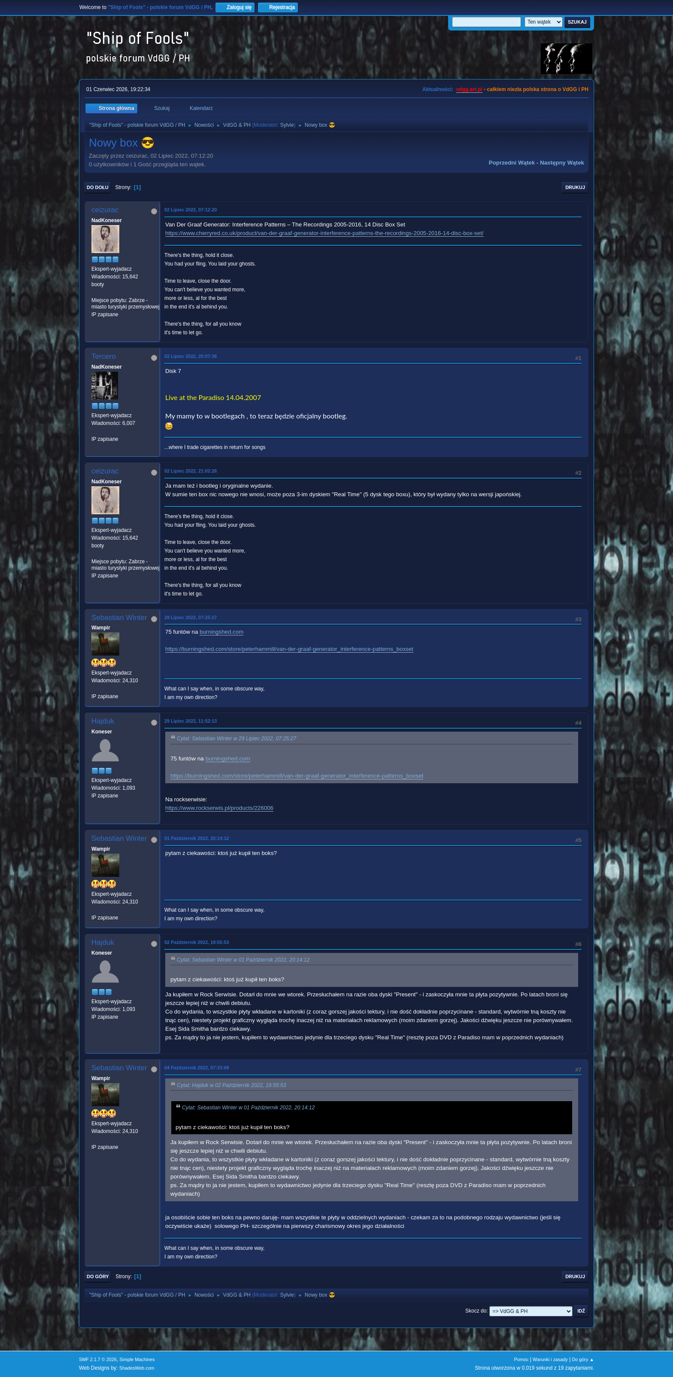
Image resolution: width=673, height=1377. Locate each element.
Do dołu (98, 187)
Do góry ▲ (583, 1359)
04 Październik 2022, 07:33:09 (196, 1067)
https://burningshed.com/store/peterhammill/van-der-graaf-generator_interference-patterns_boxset (289, 649)
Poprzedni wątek (512, 162)
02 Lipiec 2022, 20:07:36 (190, 356)
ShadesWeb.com (137, 1368)
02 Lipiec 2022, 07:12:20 (190, 209)
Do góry (98, 1276)
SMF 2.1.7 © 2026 (98, 1359)
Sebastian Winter (119, 618)
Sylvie (287, 125)
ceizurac (104, 210)
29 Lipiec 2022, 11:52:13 (190, 721)
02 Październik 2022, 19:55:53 (196, 942)
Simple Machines (137, 1359)
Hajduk (102, 721)
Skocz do (475, 1311)
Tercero (103, 356)
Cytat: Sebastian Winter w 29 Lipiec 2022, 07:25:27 (236, 739)
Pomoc (521, 1359)
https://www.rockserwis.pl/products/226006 (219, 808)
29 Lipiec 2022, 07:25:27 (190, 617)
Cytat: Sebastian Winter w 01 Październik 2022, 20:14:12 (243, 960)
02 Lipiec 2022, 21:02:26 (190, 470)
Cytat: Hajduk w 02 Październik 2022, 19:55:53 (231, 1085)
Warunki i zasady (550, 1359)
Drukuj (575, 187)
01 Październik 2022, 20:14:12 (196, 838)
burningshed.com (221, 632)
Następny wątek (562, 162)
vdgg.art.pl (469, 89)
